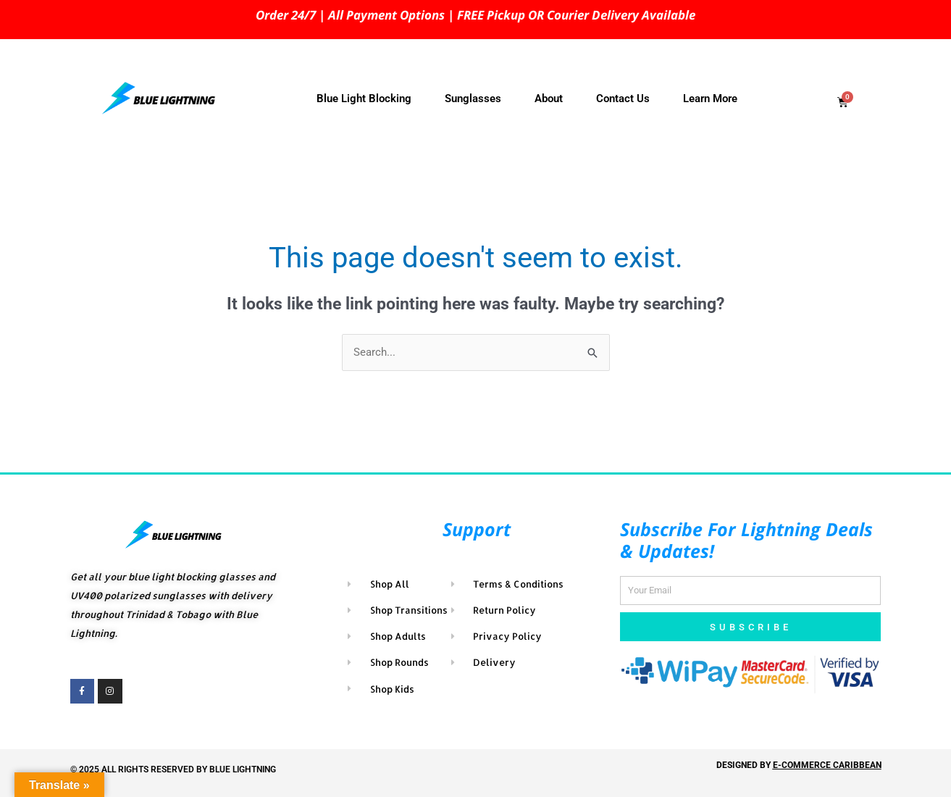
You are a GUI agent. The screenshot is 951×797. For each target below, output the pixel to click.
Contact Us (623, 98)
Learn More (710, 98)
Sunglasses (473, 98)
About (549, 98)
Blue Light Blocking (364, 98)
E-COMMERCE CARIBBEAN (827, 765)
